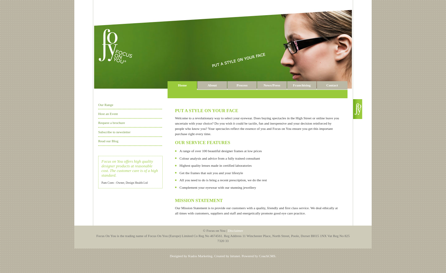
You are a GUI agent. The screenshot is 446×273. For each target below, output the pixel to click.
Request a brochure (111, 123)
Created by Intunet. (227, 256)
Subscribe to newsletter (114, 132)
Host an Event (108, 114)
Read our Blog (108, 141)
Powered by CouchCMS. (259, 256)
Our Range (105, 105)
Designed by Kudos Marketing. (191, 256)
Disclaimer (235, 230)
